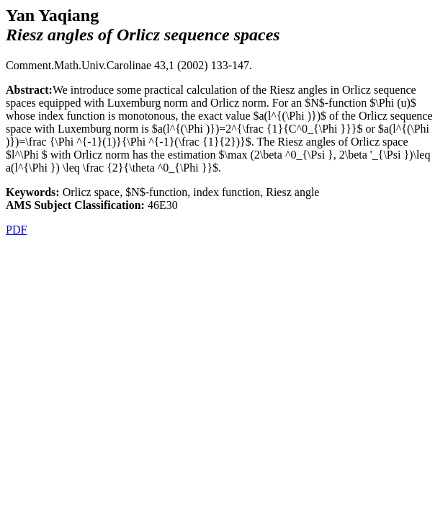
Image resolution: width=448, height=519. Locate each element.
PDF (16, 229)
